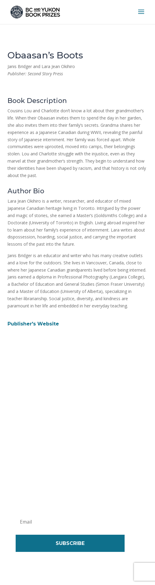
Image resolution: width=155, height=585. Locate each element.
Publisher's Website (33, 324)
